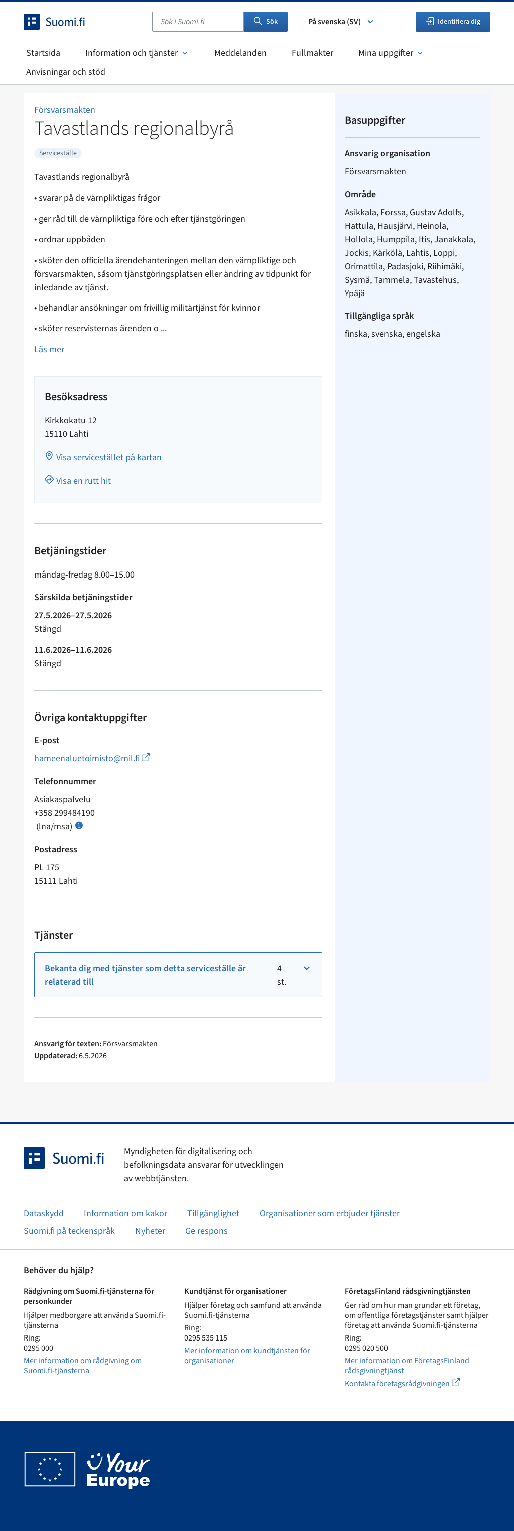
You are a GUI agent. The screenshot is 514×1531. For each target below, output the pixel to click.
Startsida (43, 53)
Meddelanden (240, 53)
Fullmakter (312, 53)
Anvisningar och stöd (65, 72)
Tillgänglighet (213, 1213)
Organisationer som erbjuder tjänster (330, 1213)
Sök (266, 22)
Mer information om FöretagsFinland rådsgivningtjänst (407, 1366)
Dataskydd (44, 1213)
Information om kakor (125, 1213)
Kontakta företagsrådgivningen (410, 1383)
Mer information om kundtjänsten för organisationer (247, 1356)
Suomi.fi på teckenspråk (69, 1231)
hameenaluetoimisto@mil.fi (92, 758)
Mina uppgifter (391, 53)
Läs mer (49, 349)
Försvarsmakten (64, 110)
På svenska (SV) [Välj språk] (341, 21)
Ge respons (206, 1231)
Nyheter (150, 1231)
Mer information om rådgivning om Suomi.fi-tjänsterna (83, 1366)
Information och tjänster (137, 53)
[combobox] (198, 22)
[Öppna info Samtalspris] (79, 824)
